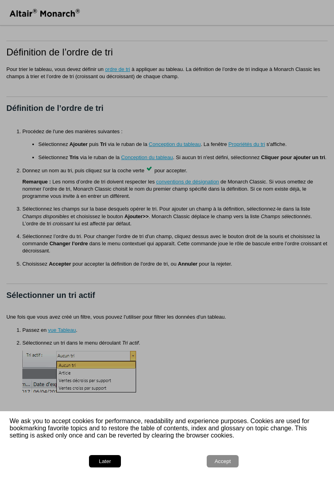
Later (105, 461)
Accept (223, 461)
